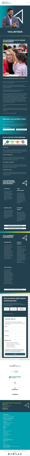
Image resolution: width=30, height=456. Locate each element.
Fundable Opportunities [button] (7, 422)
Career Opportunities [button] (7, 434)
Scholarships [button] (5, 444)
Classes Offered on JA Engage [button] (9, 416)
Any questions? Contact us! (8, 313)
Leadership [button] (5, 427)
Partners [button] (5, 421)
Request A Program (22, 309)
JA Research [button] (5, 432)
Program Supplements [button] (7, 419)
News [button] (4, 436)
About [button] (4, 426)
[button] (9, 454)
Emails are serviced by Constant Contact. (16, 351)
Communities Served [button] (7, 431)
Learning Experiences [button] (8, 439)
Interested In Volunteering (11, 346)
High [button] (4, 442)
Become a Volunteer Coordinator (12, 342)
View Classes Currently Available (15, 228)
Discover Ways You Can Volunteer (15, 225)
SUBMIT (15, 354)
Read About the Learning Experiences (15, 289)
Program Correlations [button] (7, 420)
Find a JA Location (6, 447)
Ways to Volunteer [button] (6, 415)
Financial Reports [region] (6, 425)
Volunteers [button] (5, 414)
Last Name (7, 335)
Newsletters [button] (5, 435)
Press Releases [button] (6, 433)
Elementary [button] (5, 440)
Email (6, 326)
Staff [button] (4, 428)
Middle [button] (4, 441)
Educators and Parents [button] (8, 418)
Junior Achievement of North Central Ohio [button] (11, 446)
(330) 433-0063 (5, 409)
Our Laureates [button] (6, 438)
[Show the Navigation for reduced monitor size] (28, 2)
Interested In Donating (10, 345)
